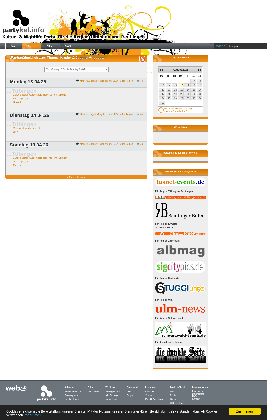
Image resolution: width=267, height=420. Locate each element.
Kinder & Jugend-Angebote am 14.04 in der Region (106, 114)
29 (194, 98)
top (141, 81)
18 (169, 94)
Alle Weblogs (111, 395)
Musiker (174, 395)
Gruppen (131, 395)
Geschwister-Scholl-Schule (27, 128)
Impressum (197, 391)
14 (188, 89)
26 (175, 98)
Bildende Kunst (177, 403)
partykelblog (111, 399)
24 (163, 98)
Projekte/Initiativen (154, 399)
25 (169, 98)
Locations (149, 392)
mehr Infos (33, 415)
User (129, 392)
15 (194, 89)
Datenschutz (198, 394)
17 (163, 94)
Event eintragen (77, 177)
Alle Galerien (94, 392)
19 (175, 94)
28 (188, 98)
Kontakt (196, 399)
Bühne (173, 399)
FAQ (194, 396)
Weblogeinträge (112, 392)
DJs (172, 392)
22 (194, 94)
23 (200, 94)
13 (181, 89)
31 (163, 102)
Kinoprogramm (71, 395)
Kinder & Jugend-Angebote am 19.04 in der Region (106, 144)
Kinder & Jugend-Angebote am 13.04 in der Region (106, 81)
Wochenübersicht (72, 392)
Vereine (149, 395)
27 (181, 98)
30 (200, 98)
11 (169, 89)
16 (200, 89)
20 (181, 94)
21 (188, 94)
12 (175, 89)
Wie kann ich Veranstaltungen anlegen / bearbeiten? (179, 109)
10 (163, 89)
